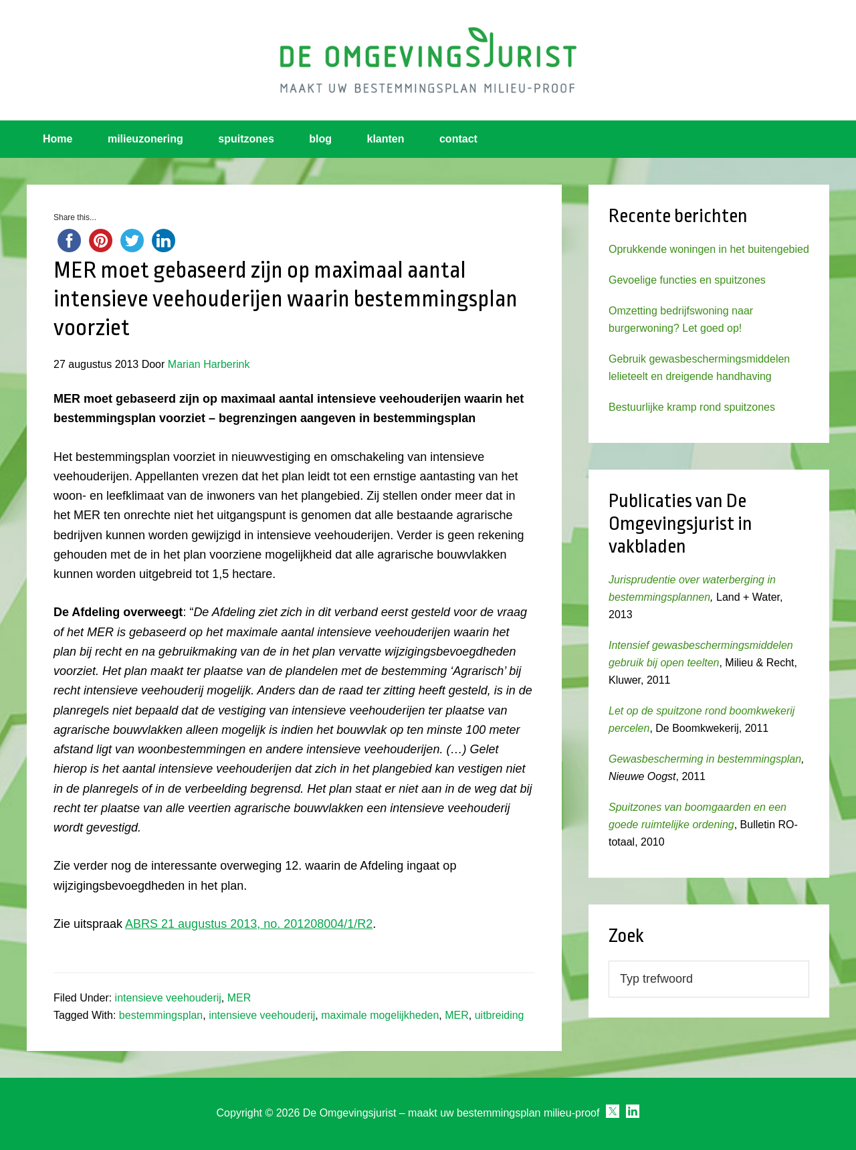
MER (239, 997)
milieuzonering (145, 139)
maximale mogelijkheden (380, 1015)
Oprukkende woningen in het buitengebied (709, 249)
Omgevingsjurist (428, 60)
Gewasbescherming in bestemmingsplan (705, 759)
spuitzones (246, 139)
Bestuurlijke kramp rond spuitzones (692, 407)
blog (320, 139)
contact (458, 139)
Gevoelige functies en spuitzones (687, 280)
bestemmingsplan (161, 1015)
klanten (386, 139)
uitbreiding (499, 1015)
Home (57, 139)
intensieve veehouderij (168, 997)
